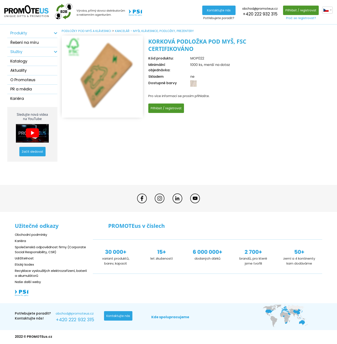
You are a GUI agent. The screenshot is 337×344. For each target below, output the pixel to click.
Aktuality (18, 70)
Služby (16, 51)
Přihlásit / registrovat (300, 10)
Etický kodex (24, 264)
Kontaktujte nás (219, 10)
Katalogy (18, 61)
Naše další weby (28, 282)
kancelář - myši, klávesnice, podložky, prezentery (154, 31)
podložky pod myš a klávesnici (86, 31)
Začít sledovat (32, 151)
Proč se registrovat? (301, 18)
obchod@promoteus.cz (260, 8)
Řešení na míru (24, 42)
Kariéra (17, 98)
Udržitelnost (24, 258)
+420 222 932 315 (259, 14)
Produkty (18, 33)
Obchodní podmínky (31, 234)
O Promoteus (22, 79)
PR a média (21, 89)
